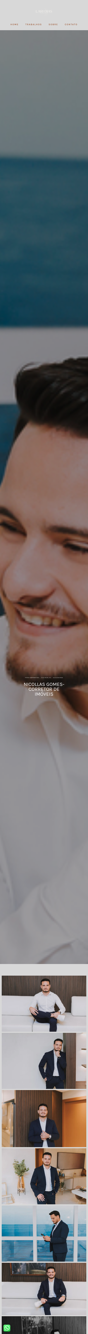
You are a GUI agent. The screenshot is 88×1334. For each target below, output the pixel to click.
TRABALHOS (33, 24)
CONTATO (71, 24)
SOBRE (53, 24)
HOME (14, 24)
